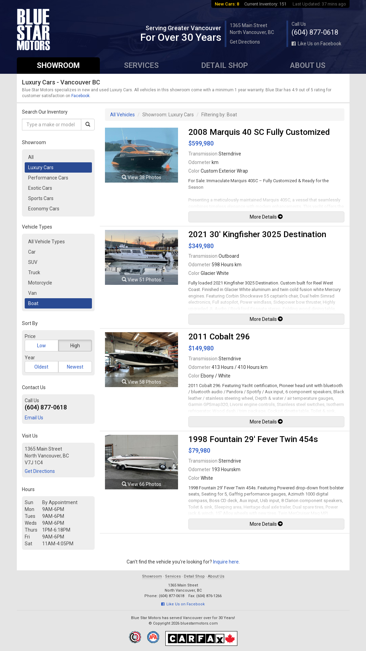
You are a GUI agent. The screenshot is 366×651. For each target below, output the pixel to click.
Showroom (58, 65)
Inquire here (226, 562)
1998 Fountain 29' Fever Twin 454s (253, 439)
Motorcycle (40, 283)
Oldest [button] (41, 367)
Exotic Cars (40, 188)
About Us (308, 65)
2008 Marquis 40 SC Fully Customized (259, 132)
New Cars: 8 (227, 4)
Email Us (34, 417)
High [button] (75, 345)
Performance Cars (48, 178)
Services (141, 65)
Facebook (80, 95)
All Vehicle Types (46, 241)
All (31, 157)
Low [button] (41, 345)
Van (32, 293)
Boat (33, 303)
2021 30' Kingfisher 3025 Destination (257, 234)
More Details (266, 217)
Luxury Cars (41, 167)
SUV (32, 262)
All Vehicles (122, 114)
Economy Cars (43, 208)
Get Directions (245, 42)
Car (32, 252)
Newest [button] (75, 367)
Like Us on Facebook (316, 43)
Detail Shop (224, 65)
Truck (34, 272)
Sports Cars (41, 198)
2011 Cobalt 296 (219, 336)
